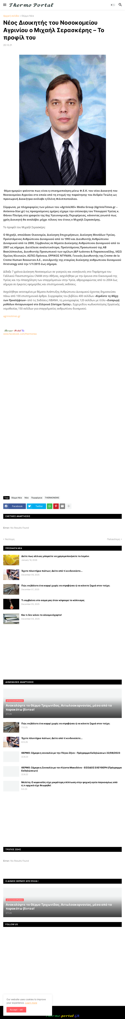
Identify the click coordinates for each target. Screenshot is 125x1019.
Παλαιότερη (113, 539)
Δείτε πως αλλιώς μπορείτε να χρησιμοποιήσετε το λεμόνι (55, 556)
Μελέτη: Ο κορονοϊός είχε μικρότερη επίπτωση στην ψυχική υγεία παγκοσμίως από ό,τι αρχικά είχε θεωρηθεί (69, 784)
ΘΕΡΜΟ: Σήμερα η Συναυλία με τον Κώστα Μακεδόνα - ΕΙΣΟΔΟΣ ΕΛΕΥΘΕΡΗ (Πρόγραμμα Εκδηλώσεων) (71, 769)
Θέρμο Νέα (27, 16)
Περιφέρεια (36, 497)
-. (14, 330)
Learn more (31, 1002)
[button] (4, 5)
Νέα (26, 497)
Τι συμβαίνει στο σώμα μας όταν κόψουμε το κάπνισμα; (53, 600)
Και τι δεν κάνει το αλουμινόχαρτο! (41, 614)
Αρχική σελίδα (11, 16)
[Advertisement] (62, 378)
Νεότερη (9, 539)
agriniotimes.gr (11, 316)
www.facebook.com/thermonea (62, 376)
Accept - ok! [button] (16, 1009)
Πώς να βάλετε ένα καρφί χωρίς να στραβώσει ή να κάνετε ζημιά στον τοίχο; (65, 585)
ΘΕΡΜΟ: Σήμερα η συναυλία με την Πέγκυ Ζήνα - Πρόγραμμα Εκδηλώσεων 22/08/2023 (70, 752)
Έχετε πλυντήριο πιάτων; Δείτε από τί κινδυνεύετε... (52, 570)
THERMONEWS (52, 497)
